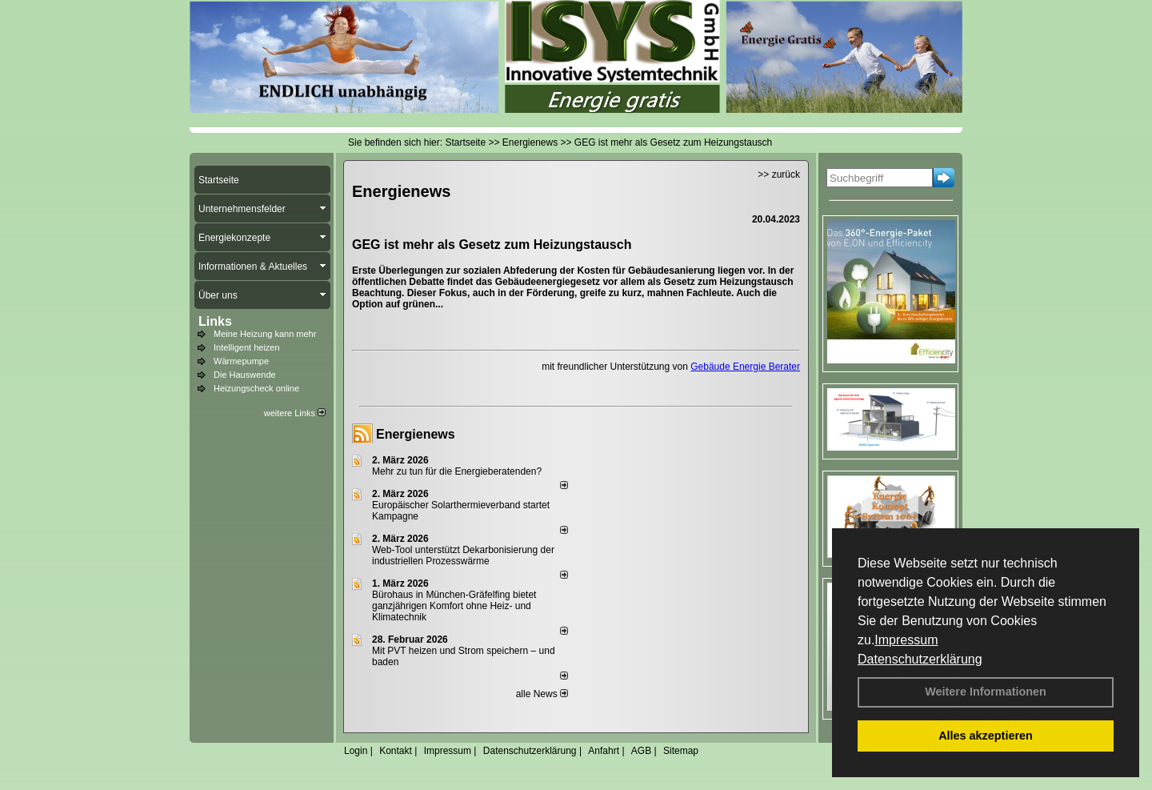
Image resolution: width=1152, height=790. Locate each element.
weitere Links (295, 413)
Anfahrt (603, 750)
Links (215, 321)
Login (355, 750)
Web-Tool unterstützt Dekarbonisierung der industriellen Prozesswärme (463, 555)
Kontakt (395, 750)
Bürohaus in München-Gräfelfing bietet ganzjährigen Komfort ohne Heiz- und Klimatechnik (454, 606)
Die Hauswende (245, 374)
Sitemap (680, 750)
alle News (542, 694)
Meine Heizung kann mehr (265, 334)
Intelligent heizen (247, 347)
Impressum (906, 640)
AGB (641, 750)
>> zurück (779, 174)
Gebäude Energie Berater (745, 366)
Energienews (415, 434)
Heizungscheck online (256, 388)
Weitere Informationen (985, 691)
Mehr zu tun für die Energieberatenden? (457, 471)
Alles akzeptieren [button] (985, 735)
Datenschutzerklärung (920, 659)
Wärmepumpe (241, 361)
